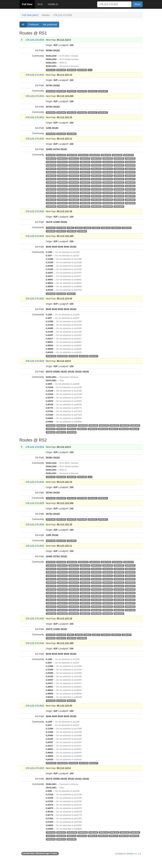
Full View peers (30, 15)
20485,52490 (85, 186)
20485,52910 (107, 203)
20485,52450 (130, 182)
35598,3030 (114, 425)
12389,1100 (106, 228)
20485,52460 (51, 186)
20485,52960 (73, 206)
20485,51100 (62, 158)
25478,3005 (61, 155)
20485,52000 (85, 165)
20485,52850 (130, 199)
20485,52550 (62, 189)
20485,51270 (130, 158)
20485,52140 (51, 172)
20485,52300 (51, 179)
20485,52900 (96, 203)
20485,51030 (94, 155)
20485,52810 (85, 199)
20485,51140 (96, 158)
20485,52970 (85, 206)
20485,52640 (73, 193)
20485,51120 (85, 158)
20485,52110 (107, 169)
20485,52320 (73, 179)
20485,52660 (96, 193)
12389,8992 (82, 231)
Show (137, 4)
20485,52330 (85, 179)
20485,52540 (51, 189)
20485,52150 (62, 172)
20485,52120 (118, 169)
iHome (130, 853)
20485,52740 (96, 196)
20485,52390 (62, 182)
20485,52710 (62, 196)
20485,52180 (96, 172)
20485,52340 (96, 179)
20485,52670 (107, 193)
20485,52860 (51, 203)
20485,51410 (96, 162)
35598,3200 (51, 432)
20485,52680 (118, 193)
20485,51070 (128, 155)
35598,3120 (82, 429)
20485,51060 (117, 155)
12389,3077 (127, 228)
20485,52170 (85, 172)
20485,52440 (118, 182)
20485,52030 (118, 165)
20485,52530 (130, 186)
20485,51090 (51, 158)
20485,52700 (51, 196)
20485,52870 (62, 203)
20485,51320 (73, 162)
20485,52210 (130, 172)
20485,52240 (73, 175)
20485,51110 (73, 158)
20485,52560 (73, 189)
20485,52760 (118, 196)
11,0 (89, 70)
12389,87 (96, 228)
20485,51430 (107, 162)
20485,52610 (130, 189)
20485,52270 (107, 175)
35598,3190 (134, 429)
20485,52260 (96, 175)
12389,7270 (61, 231)
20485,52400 (73, 182)
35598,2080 (93, 425)
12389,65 (78, 228)
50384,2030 (72, 70)
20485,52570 (85, 189)
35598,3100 (72, 429)
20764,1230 (72, 91)
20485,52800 (73, 199)
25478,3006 (61, 228)
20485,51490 (51, 165)
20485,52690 (130, 193)
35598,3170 (113, 429)
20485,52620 (51, 193)
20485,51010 (83, 155)
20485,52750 (107, 196)
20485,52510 (107, 186)
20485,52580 (96, 189)
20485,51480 (130, 162)
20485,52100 (96, 169)
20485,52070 (73, 169)
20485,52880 (73, 203)
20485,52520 (118, 186)
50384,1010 (51, 70)
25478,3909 (82, 70)
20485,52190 (107, 172)
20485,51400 (85, 162)
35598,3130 (92, 429)
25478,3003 (61, 134)
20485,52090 (85, 169)
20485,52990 (107, 206)
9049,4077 (71, 293)
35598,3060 (135, 425)
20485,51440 (118, 162)
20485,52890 (85, 203)
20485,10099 (72, 155)
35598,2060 (83, 425)
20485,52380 (51, 182)
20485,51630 (73, 165)
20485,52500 (96, 186)
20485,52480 (73, 186)
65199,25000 (62, 356)
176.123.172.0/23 (34, 39)
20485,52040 (130, 165)
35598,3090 (61, 429)
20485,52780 (51, 199)
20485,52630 (62, 193)
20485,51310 (62, 162)
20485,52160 (73, 172)
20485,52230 (62, 175)
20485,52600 (118, 189)
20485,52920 (118, 203)
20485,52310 (62, 179)
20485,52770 (130, 196)
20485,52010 (96, 165)
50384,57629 (72, 425)
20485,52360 (118, 179)
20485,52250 (85, 175)
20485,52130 (130, 169)
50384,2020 (61, 70)
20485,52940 (51, 206)
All (23, 24)
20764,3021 (103, 91)
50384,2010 (61, 425)
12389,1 (70, 228)
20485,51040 (105, 155)
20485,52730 (85, 196)
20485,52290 (130, 175)
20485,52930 (130, 203)
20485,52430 (107, 182)
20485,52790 (62, 199)
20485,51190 (107, 158)
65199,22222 (51, 356)
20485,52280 (118, 175)
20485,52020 (107, 165)
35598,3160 (103, 429)
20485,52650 (85, 193)
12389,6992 (51, 231)
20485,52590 (107, 189)
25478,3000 (51, 91)
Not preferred (50, 24)
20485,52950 (62, 206)
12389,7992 (72, 231)
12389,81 (87, 228)
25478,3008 (61, 293)
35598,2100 (104, 425)
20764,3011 (92, 91)
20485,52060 (62, 169)
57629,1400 (51, 425)
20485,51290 (51, 162)
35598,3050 (125, 425)
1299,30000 (72, 134)
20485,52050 (51, 169)
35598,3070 (51, 429)
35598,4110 (61, 432)
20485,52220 (51, 175)
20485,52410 (85, 182)
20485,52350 (107, 179)
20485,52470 (62, 186)
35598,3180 (124, 429)
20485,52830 (107, 199)
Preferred (33, 24)
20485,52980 (96, 206)
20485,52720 (73, 196)
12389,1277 (116, 228)
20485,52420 (96, 182)
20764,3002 (82, 91)
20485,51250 (118, 158)
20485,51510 (62, 165)
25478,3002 (61, 91)
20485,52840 (118, 199)
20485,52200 (118, 172)
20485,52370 (130, 179)
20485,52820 (96, 199)
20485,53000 (118, 206)
